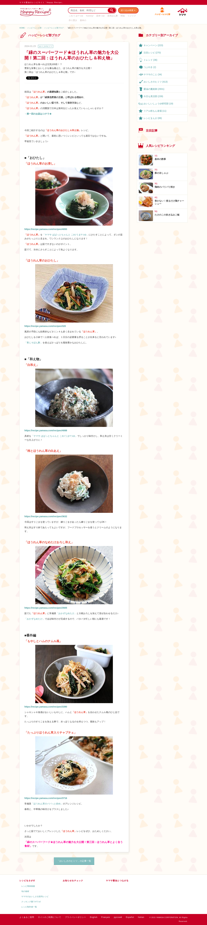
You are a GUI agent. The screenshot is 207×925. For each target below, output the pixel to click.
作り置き (73, 20)
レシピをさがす (27, 880)
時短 (123, 16)
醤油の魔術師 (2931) (154, 89)
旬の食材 (25, 891)
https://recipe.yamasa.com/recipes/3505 (45, 608)
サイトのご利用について (49, 917)
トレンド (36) (150, 60)
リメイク (132, 16)
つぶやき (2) (150, 67)
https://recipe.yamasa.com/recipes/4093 (45, 229)
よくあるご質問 (26, 917)
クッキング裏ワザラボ (31, 902)
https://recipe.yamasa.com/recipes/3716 (45, 798)
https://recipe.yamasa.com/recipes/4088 (45, 430)
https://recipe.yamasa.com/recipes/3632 (45, 516)
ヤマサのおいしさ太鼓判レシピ (35, 896)
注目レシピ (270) (152, 52)
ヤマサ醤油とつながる (117, 880)
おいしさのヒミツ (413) (156, 81)
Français (105, 917)
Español (130, 917)
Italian (141, 917)
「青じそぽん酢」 (33, 342)
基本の (83, 20)
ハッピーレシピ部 (34, 28)
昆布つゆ (100, 16)
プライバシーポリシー (75, 917)
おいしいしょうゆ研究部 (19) (158, 103)
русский (118, 917)
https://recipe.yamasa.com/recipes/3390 (45, 706)
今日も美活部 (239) (153, 96)
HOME (22, 28)
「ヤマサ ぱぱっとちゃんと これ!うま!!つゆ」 (66, 234)
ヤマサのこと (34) (153, 74)
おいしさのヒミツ (45, 46)
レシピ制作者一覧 (29, 907)
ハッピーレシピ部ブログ (54, 28)
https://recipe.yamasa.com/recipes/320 (45, 326)
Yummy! (89, 16)
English (93, 917)
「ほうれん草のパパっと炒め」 (47, 803)
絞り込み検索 (127, 10)
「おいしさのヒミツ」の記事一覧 (74, 861)
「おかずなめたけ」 (66, 613)
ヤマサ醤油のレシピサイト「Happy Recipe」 (41, 2)
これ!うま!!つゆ (76, 16)
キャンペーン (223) (153, 45)
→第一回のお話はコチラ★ (38, 113)
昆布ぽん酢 (112, 16)
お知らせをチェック (73, 880)
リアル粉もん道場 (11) (155, 111)
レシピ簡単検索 (28, 886)
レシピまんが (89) (153, 118)
